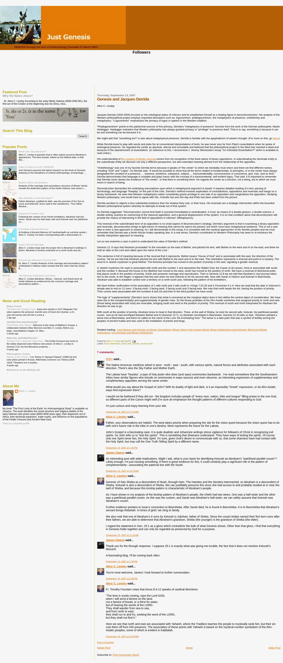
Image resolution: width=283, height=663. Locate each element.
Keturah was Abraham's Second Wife (38, 260)
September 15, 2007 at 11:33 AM (122, 535)
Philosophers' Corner (18, 354)
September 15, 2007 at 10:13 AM (122, 471)
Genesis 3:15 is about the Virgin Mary (25, 341)
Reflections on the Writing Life (23, 370)
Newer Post (103, 647)
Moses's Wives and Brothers (33, 182)
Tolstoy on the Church (17, 357)
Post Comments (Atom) (126, 654)
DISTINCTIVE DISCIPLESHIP (22, 322)
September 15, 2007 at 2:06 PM (122, 578)
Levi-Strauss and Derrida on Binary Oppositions (144, 329)
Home (189, 647)
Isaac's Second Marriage (31, 244)
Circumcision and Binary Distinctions (132, 332)
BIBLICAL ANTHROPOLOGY (22, 338)
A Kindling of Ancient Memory (34, 229)
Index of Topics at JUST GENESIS (36, 167)
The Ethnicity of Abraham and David (37, 275)
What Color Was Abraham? (33, 151)
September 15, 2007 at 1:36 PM (122, 561)
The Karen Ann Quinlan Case (21, 309)
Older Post (274, 647)
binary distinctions (112, 344)
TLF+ (109, 359)
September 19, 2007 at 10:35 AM (122, 636)
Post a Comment (105, 642)
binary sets (126, 344)
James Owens (115, 452)
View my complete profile (16, 423)
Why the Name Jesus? (18, 95)
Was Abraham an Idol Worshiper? (36, 198)
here (275, 138)
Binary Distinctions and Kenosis (228, 329)
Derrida (136, 344)
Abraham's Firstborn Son (31, 213)
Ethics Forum (14, 306)
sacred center (146, 344)
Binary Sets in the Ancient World (191, 329)
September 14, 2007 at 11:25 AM (122, 412)
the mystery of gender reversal (138, 158)
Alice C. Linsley (116, 416)
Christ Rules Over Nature (19, 325)
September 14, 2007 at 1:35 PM (122, 448)
